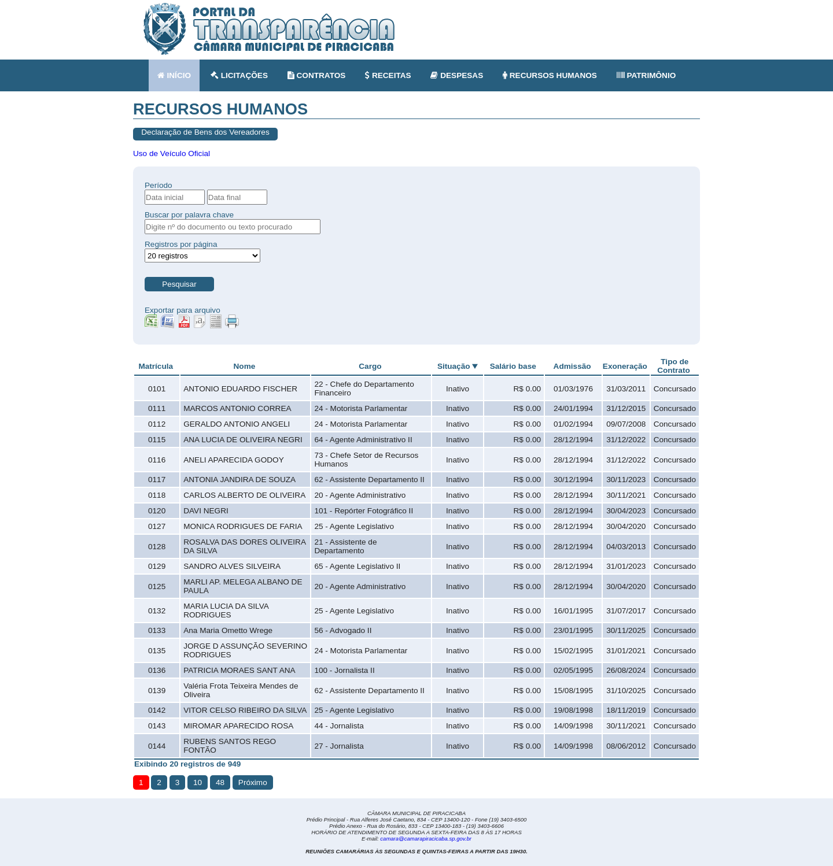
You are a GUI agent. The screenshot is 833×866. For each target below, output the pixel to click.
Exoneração (625, 366)
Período (158, 185)
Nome (245, 366)
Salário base (513, 366)
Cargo (370, 366)
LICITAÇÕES (239, 75)
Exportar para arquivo (182, 310)
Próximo (252, 782)
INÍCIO (174, 75)
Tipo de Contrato (673, 366)
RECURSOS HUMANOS (550, 75)
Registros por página (181, 244)
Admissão (572, 366)
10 (197, 782)
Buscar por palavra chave (189, 214)
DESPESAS (456, 75)
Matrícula (155, 366)
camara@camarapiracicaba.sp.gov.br (425, 838)
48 (220, 782)
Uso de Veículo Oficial (171, 153)
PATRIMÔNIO (646, 75)
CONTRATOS (317, 75)
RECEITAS (388, 75)
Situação (453, 366)
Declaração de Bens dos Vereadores (205, 132)
